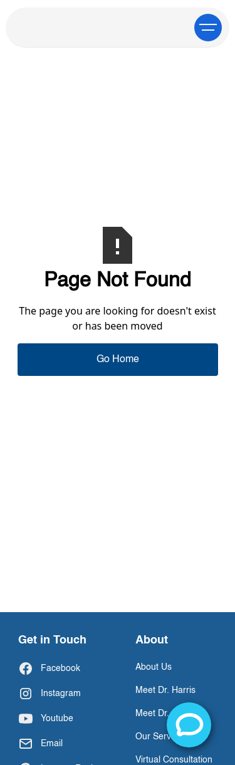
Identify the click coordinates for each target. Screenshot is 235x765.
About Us (153, 667)
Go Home (118, 360)
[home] (60, 27)
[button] (208, 27)
